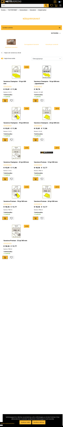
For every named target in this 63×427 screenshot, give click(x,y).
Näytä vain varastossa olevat (12, 53)
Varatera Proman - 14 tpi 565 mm (46, 162)
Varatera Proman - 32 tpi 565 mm (15, 241)
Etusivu (3, 10)
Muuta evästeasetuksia (7, 423)
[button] (31, 33)
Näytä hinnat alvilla (9, 58)
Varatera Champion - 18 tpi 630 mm (16, 123)
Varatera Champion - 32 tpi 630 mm (16, 162)
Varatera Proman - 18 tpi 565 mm (15, 201)
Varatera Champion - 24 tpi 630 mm (46, 123)
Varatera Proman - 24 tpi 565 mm (46, 201)
